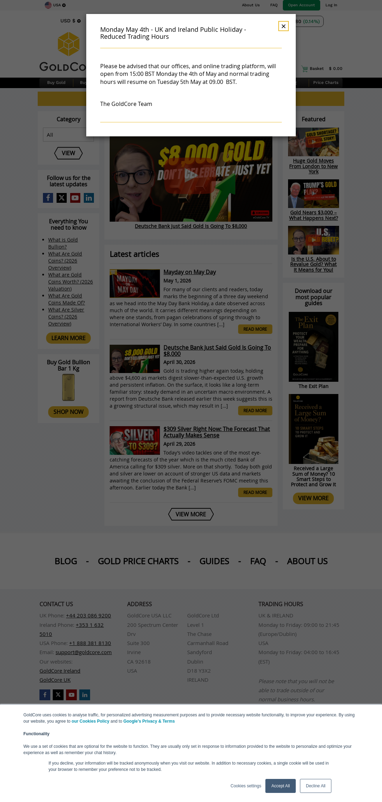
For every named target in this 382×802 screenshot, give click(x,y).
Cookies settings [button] (245, 785)
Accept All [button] (280, 785)
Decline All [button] (315, 785)
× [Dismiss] (283, 26)
